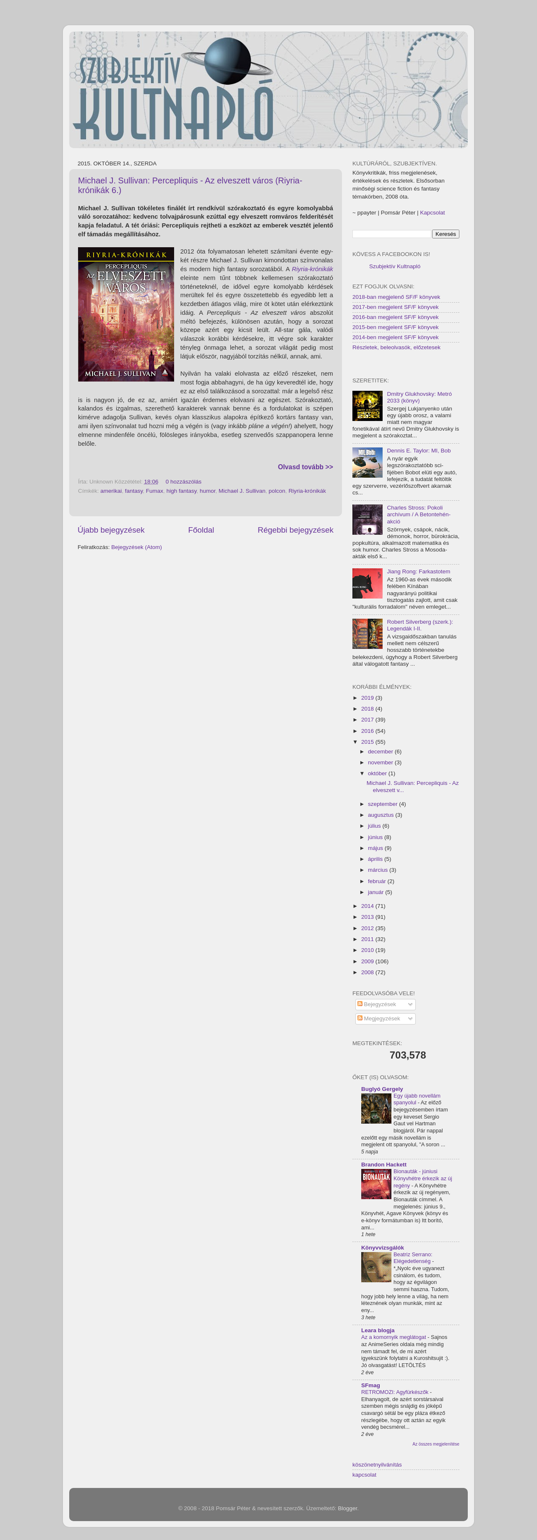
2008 (368, 972)
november (381, 762)
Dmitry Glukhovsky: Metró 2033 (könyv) (419, 397)
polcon (276, 491)
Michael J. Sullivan (242, 491)
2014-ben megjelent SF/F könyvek (395, 337)
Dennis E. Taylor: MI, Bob (419, 450)
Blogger (347, 1508)
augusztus (381, 815)
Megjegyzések (378, 1018)
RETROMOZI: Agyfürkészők (395, 1392)
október (378, 773)
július (375, 826)
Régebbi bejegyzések (296, 530)
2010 (368, 950)
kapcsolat (364, 1475)
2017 (368, 719)
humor (208, 491)
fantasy (134, 491)
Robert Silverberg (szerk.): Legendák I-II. (420, 625)
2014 (368, 906)
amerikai (111, 491)
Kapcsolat (432, 212)
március (378, 870)
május (376, 848)
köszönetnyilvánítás (377, 1465)
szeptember (383, 804)
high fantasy (182, 491)
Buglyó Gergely (382, 1089)
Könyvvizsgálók (382, 1248)
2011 (368, 939)
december (381, 751)
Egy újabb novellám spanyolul (417, 1099)
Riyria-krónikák (312, 269)
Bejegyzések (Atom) (136, 547)
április (376, 859)
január (376, 892)
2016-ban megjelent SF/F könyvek (395, 317)
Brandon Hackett (384, 1164)
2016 (368, 731)
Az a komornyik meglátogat (394, 1337)
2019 (368, 698)
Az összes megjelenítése (435, 1444)
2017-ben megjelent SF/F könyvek (395, 307)
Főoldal (201, 530)
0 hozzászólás (184, 481)
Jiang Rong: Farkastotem (418, 571)
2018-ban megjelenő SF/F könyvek (396, 297)
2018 (368, 709)
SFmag (370, 1385)
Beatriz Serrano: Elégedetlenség (413, 1258)
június (376, 837)
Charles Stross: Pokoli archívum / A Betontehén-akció (419, 514)
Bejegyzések (376, 1004)
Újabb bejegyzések (111, 530)
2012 (368, 928)
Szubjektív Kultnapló (394, 266)
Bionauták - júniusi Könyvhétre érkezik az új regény (423, 1178)
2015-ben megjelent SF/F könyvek (395, 327)
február (378, 881)
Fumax (154, 491)
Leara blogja (378, 1330)
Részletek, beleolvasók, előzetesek (396, 347)
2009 (368, 961)
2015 (368, 742)
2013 (368, 917)
